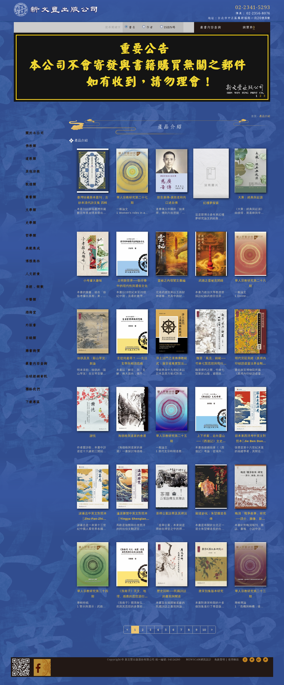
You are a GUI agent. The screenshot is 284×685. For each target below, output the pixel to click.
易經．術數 (34, 289)
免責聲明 (219, 661)
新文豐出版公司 (71, 12)
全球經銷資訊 (36, 379)
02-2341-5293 (252, 7)
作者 (147, 27)
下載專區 (32, 404)
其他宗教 (32, 174)
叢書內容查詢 (210, 29)
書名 (130, 27)
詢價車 (248, 29)
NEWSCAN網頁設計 (198, 661)
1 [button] (256, 98)
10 (204, 632)
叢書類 (30, 199)
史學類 (30, 225)
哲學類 (30, 238)
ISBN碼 (168, 27)
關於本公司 (34, 135)
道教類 (30, 161)
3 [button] (264, 98)
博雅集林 (32, 263)
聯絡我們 (32, 391)
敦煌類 (30, 187)
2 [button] (260, 98)
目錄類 (30, 340)
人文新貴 (32, 276)
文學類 (30, 212)
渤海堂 (30, 315)
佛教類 (30, 148)
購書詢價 (32, 353)
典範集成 (32, 251)
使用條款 (233, 661)
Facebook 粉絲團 (42, 669)
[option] (142, 69)
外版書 (30, 327)
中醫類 (30, 302)
